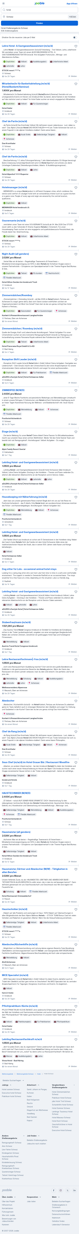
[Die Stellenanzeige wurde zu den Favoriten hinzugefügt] (76, 46)
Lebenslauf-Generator (61, 1225)
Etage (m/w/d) (10, 431)
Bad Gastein (32, 1117)
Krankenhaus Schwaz (10, 1179)
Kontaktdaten (7, 1208)
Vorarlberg (31, 1114)
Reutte (30, 1103)
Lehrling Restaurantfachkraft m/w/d (22, 1039)
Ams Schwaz (7, 1146)
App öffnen (72, 3)
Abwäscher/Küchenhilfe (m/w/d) (20, 944)
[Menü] (3, 3)
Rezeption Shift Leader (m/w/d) (19, 359)
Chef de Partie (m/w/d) (14, 121)
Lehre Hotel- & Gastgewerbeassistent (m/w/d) (27, 46)
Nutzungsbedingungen (61, 1211)
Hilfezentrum (7, 1205)
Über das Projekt (8, 1201)
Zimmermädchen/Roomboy (17, 295)
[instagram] (60, 1190)
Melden (72, 76)
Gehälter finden (58, 1221)
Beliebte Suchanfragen (13, 1080)
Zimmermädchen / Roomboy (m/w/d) (22, 328)
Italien (29, 1096)
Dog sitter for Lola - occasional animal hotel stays (29, 569)
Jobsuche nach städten (36, 1144)
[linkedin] (74, 1190)
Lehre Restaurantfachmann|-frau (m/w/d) (25, 659)
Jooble (16, 1231)
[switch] (75, 37)
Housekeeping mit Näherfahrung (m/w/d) (24, 497)
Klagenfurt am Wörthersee (37, 1110)
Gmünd (30, 1107)
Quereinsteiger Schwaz (11, 1172)
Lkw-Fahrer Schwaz (10, 1149)
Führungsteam (7, 1212)
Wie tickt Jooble (8, 1215)
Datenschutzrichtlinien (61, 1214)
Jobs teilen (31, 1201)
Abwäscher (8, 700)
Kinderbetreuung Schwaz (12, 1162)
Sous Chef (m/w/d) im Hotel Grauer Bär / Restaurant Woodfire (35, 762)
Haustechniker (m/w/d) (14, 909)
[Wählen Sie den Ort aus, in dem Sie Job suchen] (39, 17)
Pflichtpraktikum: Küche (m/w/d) (20, 1006)
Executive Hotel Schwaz (62, 1130)
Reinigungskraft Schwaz (11, 1143)
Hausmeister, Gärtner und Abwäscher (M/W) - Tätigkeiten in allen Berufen (35, 870)
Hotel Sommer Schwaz (61, 1108)
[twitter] (67, 1190)
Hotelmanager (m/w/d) (14, 187)
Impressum (56, 1218)
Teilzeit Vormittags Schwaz (13, 1175)
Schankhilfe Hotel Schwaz (62, 1105)
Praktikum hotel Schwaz (11, 1096)
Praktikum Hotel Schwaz (61, 1098)
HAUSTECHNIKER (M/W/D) (16, 793)
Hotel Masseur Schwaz (61, 1117)
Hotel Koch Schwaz (60, 1121)
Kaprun (29, 1120)
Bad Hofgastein (33, 1100)
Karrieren (5, 1225)
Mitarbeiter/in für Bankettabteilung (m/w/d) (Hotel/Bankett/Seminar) (26, 85)
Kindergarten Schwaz (10, 1153)
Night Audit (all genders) (15, 254)
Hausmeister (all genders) (16, 832)
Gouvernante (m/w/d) (14, 220)
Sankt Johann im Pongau (37, 1089)
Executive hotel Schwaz (11, 1093)
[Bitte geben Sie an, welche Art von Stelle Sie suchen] (39, 10)
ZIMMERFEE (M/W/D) (13, 390)
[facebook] (53, 1190)
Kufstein (30, 1093)
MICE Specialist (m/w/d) (15, 975)
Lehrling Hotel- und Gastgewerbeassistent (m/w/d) (30, 462)
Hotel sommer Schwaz (11, 1089)
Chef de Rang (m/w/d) (14, 731)
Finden (39, 23)
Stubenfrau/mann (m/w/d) (16, 622)
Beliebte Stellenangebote (37, 1140)
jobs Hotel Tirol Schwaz (61, 1101)
